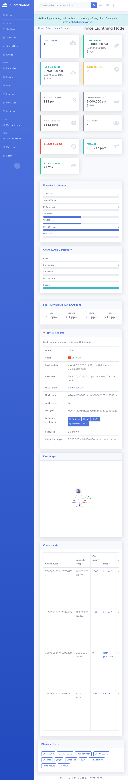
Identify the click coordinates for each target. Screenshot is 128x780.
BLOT (83, 759)
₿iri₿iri (59, 759)
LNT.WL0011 (101, 753)
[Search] (65, 5)
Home (41, 28)
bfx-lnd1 (108, 612)
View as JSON (75, 387)
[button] (124, 5)
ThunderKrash (83, 753)
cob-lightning (97, 759)
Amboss (74, 419)
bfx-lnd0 (108, 571)
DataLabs (71, 759)
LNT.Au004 (48, 753)
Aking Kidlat (49, 765)
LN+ (96, 419)
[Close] (124, 18)
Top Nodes (54, 28)
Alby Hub (63, 765)
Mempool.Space (78, 423)
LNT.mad (47, 759)
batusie (107, 693)
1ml (86, 419)
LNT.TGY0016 (65, 753)
